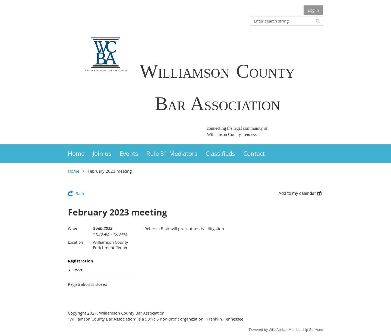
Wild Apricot (278, 330)
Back (79, 193)
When (73, 228)
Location (75, 242)
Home (73, 171)
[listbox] (300, 193)
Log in (313, 10)
